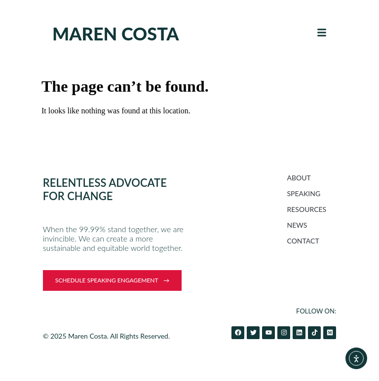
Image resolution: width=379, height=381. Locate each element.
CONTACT (303, 241)
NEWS (297, 225)
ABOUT (299, 177)
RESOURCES (307, 209)
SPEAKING (304, 193)
